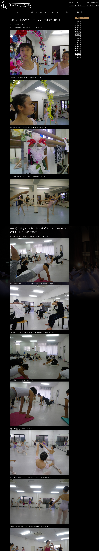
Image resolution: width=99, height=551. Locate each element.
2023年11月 (78, 21)
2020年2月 (78, 27)
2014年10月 (78, 48)
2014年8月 (78, 52)
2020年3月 (78, 25)
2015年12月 (78, 36)
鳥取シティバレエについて (38, 12)
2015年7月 (78, 40)
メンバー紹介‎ (56, 12)
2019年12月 (78, 29)
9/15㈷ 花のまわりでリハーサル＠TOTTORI (36, 20)
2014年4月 (78, 57)
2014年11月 (78, 46)
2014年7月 (78, 54)
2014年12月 (78, 44)
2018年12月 (78, 31)
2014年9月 (78, 50)
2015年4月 (78, 42)
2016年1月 (78, 35)
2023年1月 (78, 23)
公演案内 (68, 12)
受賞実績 (79, 12)
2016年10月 (78, 33)
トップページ (21, 12)
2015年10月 (78, 38)
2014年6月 (78, 56)
